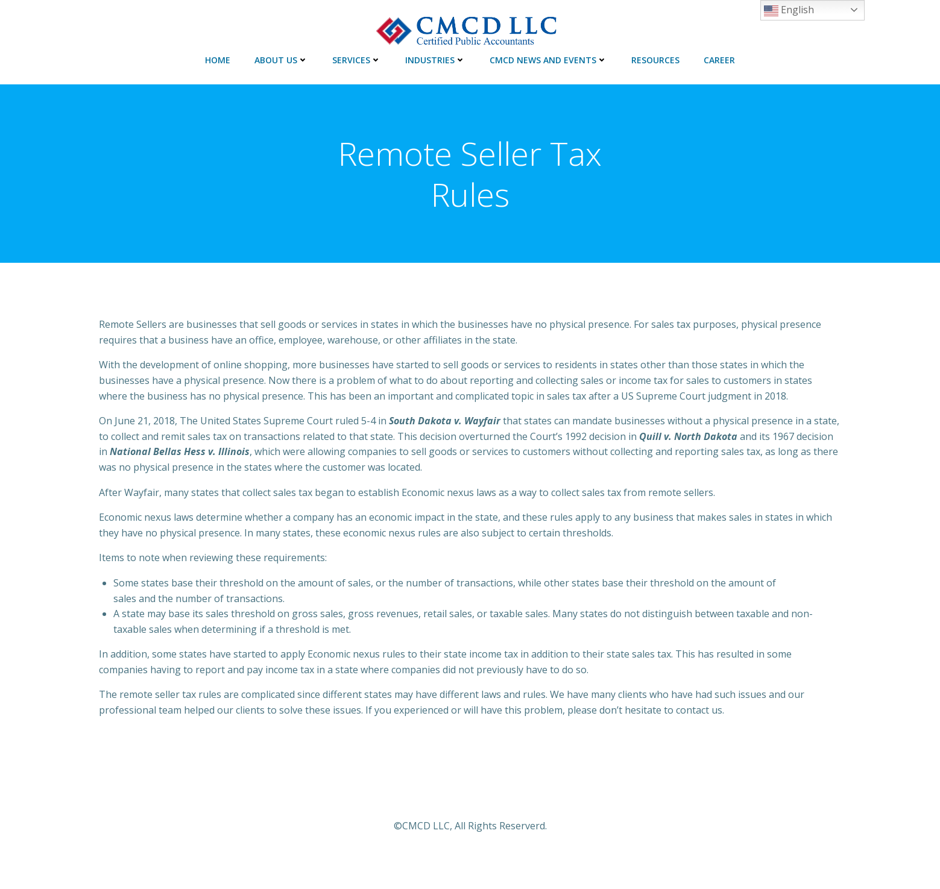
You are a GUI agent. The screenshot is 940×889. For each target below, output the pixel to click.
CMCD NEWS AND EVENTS (548, 60)
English (789, 10)
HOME (217, 60)
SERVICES (356, 60)
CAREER (719, 60)
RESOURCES (655, 60)
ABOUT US (281, 60)
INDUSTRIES (435, 60)
